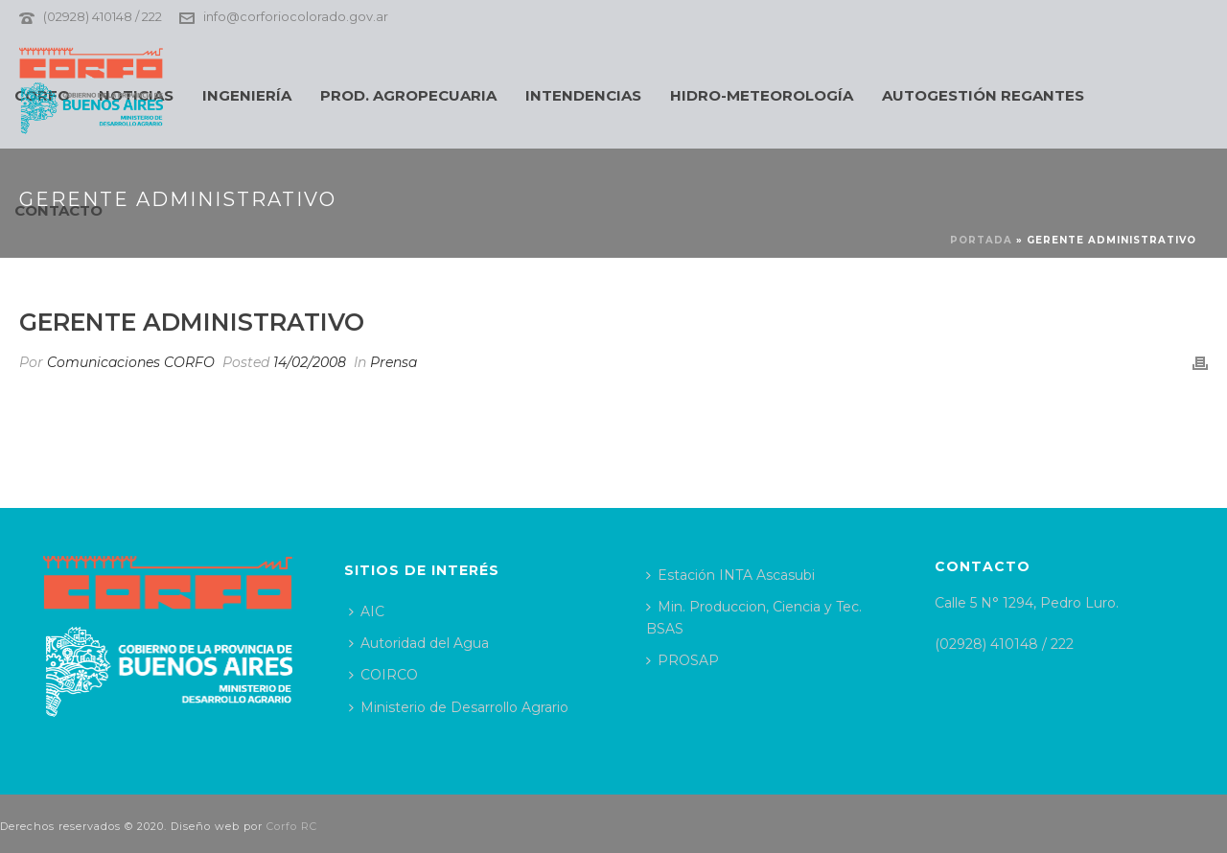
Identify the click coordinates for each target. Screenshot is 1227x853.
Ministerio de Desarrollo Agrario (458, 707)
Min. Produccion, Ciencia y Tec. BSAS (754, 617)
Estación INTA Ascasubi (730, 575)
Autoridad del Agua (419, 643)
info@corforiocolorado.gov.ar (295, 16)
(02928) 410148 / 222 (102, 16)
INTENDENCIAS (583, 95)
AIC (366, 611)
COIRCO (383, 674)
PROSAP (682, 660)
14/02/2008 (309, 362)
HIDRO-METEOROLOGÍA (761, 95)
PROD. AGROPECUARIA (408, 95)
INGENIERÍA (246, 95)
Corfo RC (291, 826)
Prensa (393, 362)
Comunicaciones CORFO (131, 362)
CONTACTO (58, 210)
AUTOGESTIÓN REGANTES (983, 95)
